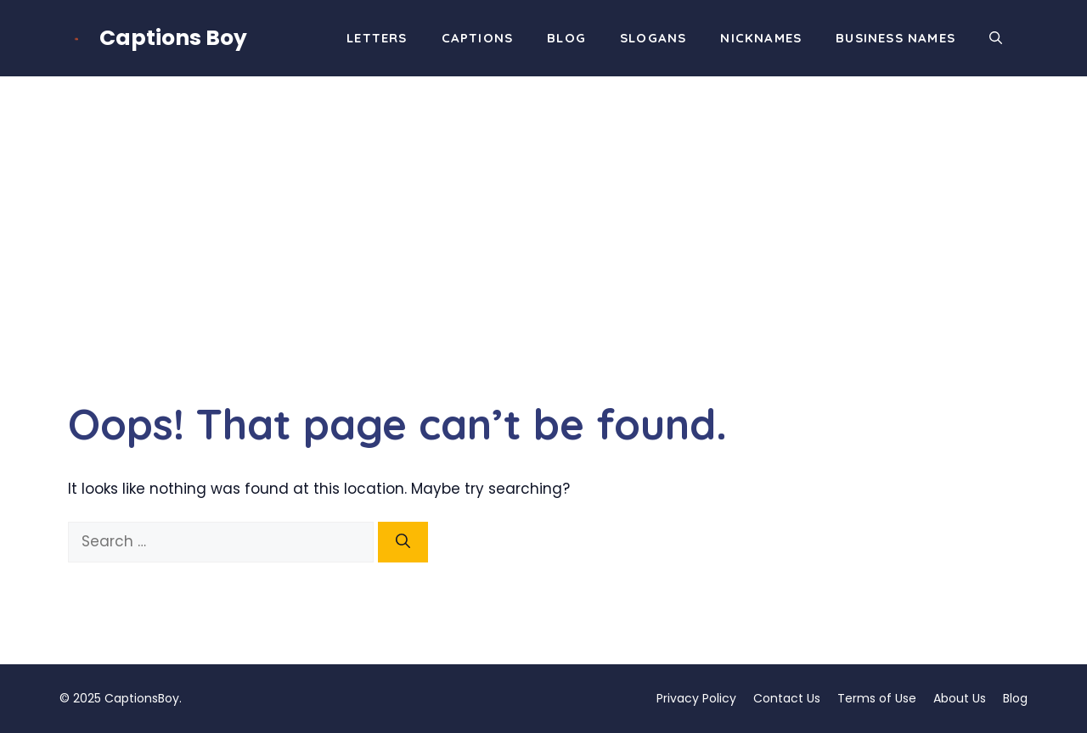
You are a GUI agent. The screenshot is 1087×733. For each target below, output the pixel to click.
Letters (376, 38)
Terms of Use (876, 698)
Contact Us (786, 698)
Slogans (653, 38)
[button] (995, 38)
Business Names (895, 38)
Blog (566, 38)
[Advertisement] (543, 203)
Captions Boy (173, 38)
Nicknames (761, 38)
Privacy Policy (696, 698)
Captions (478, 38)
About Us (959, 698)
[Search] (403, 542)
